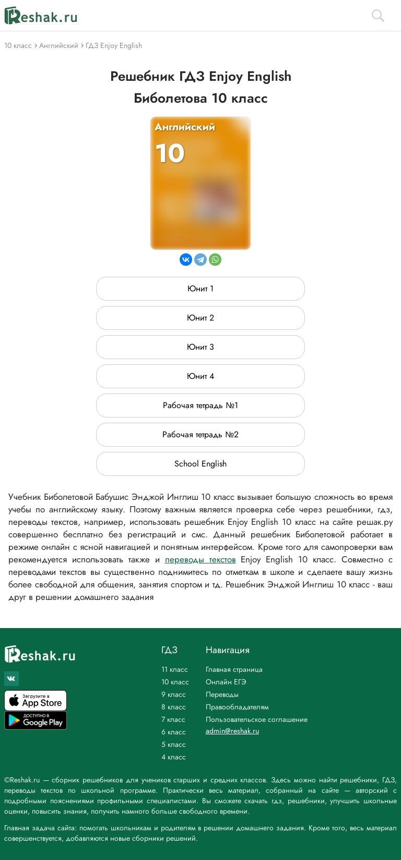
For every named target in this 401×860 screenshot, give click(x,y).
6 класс (173, 732)
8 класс (173, 707)
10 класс (175, 682)
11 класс (174, 669)
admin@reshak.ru (232, 731)
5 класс (173, 744)
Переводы (222, 694)
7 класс (173, 719)
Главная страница (234, 669)
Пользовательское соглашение (257, 719)
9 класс (173, 694)
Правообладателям (237, 707)
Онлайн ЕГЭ (226, 682)
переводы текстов (200, 559)
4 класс (173, 757)
